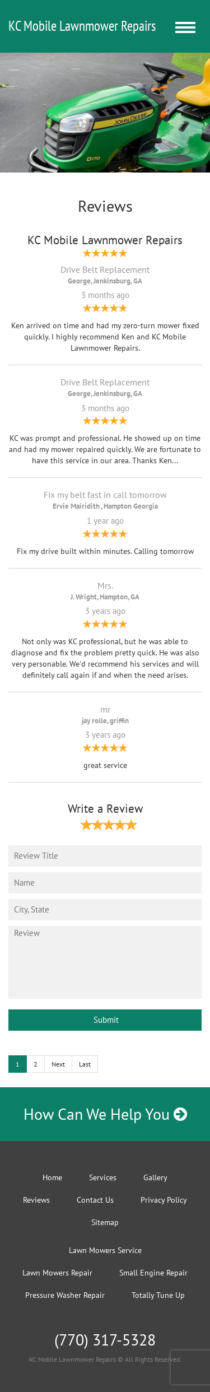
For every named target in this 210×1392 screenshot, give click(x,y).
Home (52, 1177)
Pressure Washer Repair (65, 1295)
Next (58, 1064)
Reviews (36, 1200)
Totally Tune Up (158, 1295)
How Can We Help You (105, 1114)
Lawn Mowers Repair (57, 1273)
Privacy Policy (164, 1200)
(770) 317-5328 (105, 1339)
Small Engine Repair (153, 1273)
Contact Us (95, 1200)
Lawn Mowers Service (105, 1250)
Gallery (155, 1177)
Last (85, 1064)
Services (102, 1177)
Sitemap (105, 1222)
